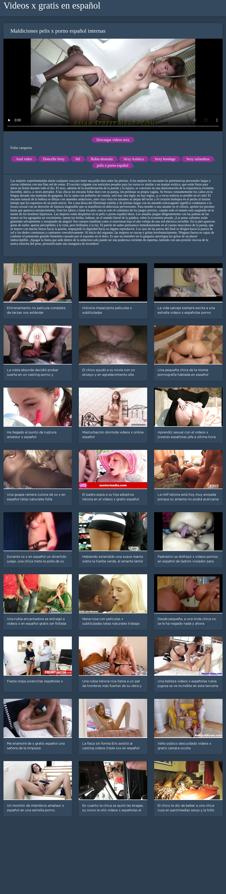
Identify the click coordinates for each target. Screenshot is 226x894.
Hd (77, 159)
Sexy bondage (165, 159)
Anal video (24, 159)
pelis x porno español (112, 165)
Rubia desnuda (102, 159)
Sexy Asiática (134, 159)
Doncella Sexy (54, 159)
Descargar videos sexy (113, 140)
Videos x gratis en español (52, 5)
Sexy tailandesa (197, 159)
